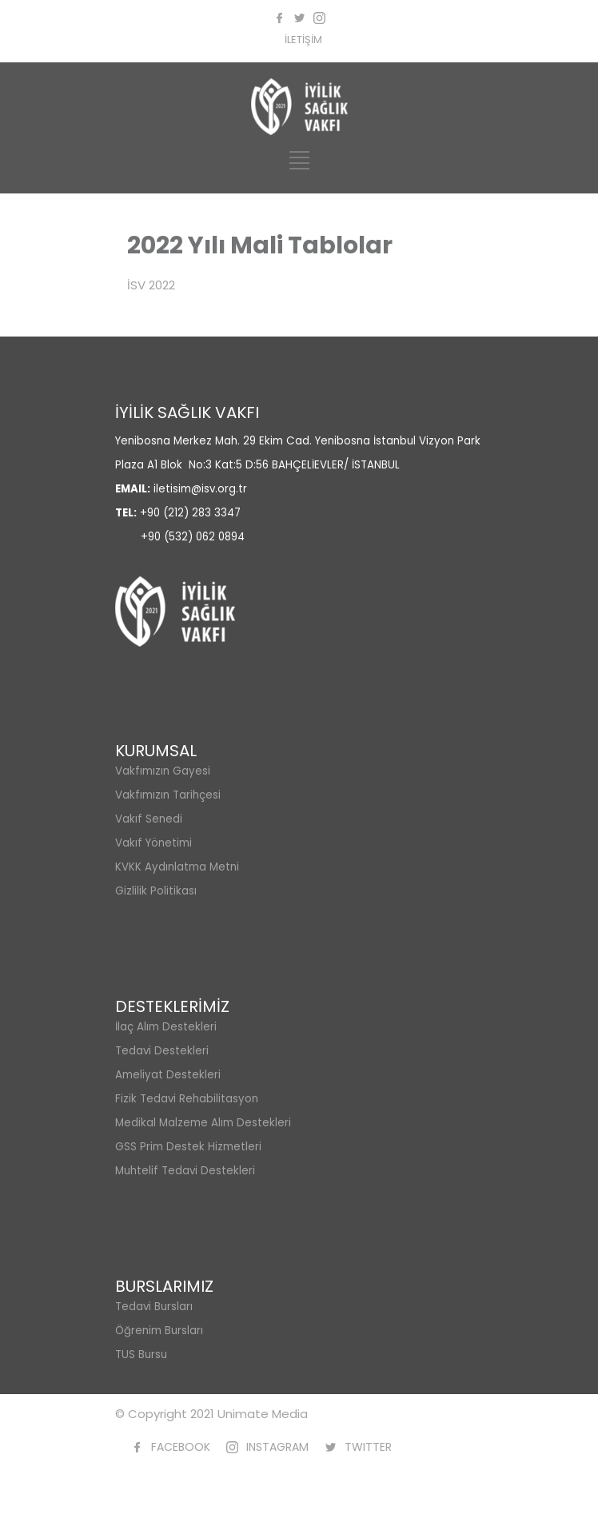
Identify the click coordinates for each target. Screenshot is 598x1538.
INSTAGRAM (277, 1447)
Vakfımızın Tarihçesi (168, 795)
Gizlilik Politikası (156, 890)
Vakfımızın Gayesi (162, 771)
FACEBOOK (180, 1447)
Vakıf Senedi (148, 819)
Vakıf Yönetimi (153, 843)
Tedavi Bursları (154, 1306)
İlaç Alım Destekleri (166, 1026)
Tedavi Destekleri (162, 1050)
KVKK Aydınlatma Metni (177, 867)
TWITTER (368, 1447)
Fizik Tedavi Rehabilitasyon (186, 1098)
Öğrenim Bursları (159, 1330)
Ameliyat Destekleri (168, 1074)
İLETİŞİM (303, 39)
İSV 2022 (151, 285)
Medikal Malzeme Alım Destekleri (203, 1122)
